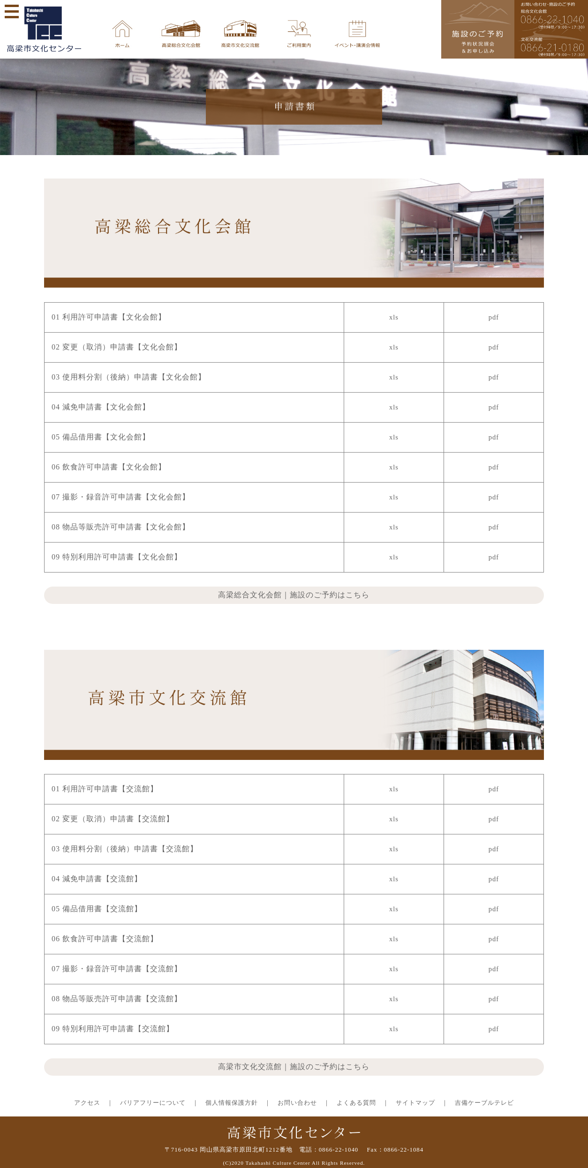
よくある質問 (356, 1103)
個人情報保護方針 (231, 1103)
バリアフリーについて (153, 1103)
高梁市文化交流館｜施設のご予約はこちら (293, 1067)
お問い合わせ (297, 1103)
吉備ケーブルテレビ (484, 1103)
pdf (494, 317)
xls (394, 317)
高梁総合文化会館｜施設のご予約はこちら (293, 595)
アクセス (87, 1103)
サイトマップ (415, 1103)
